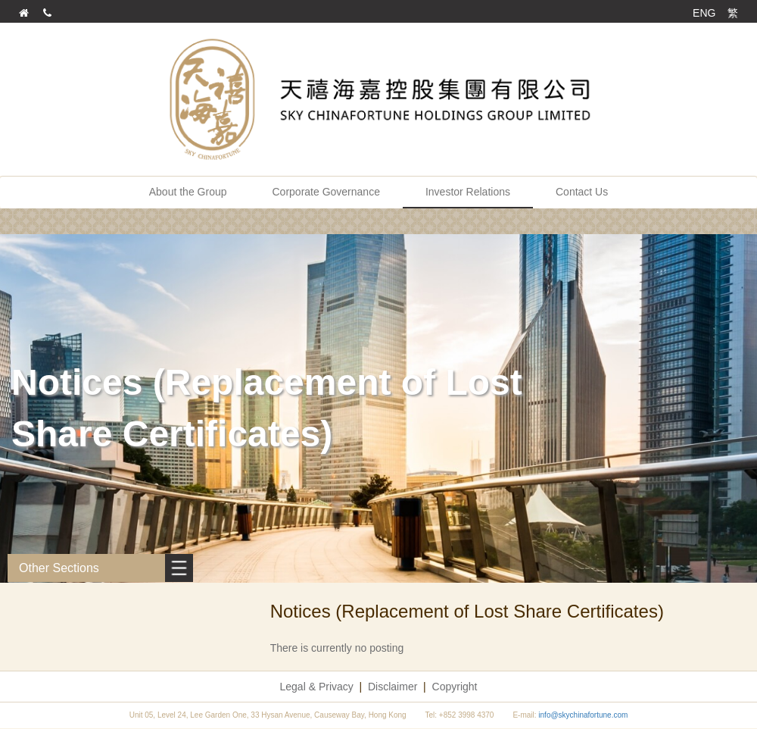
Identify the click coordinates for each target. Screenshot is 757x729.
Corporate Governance (326, 192)
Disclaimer (392, 687)
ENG (704, 13)
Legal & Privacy (317, 687)
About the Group (188, 192)
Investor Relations (467, 192)
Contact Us (582, 192)
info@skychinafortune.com (583, 715)
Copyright (455, 687)
